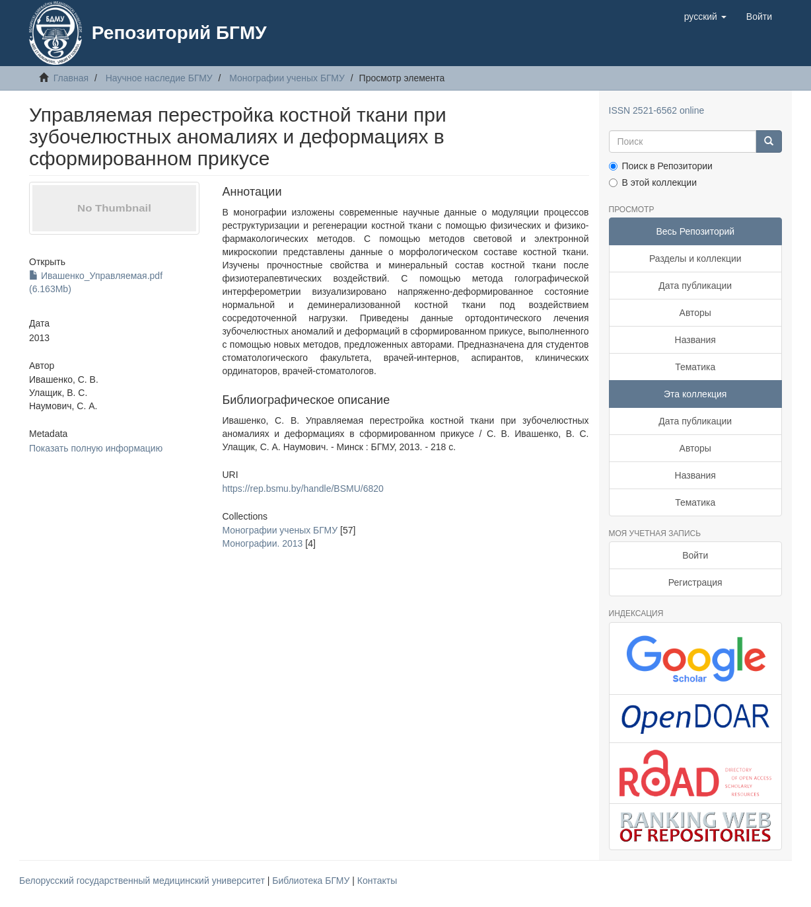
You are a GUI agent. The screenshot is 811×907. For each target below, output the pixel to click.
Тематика (695, 367)
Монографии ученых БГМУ (287, 78)
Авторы (695, 312)
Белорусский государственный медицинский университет (143, 880)
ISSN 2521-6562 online (657, 110)
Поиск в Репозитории (661, 166)
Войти (695, 555)
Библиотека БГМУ (312, 880)
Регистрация (695, 582)
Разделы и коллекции (695, 258)
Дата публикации (695, 285)
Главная (70, 78)
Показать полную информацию (95, 448)
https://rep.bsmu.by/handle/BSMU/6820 (302, 488)
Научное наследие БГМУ (159, 78)
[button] (705, 16)
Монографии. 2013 (262, 543)
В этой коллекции (653, 182)
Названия (695, 340)
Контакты (377, 880)
